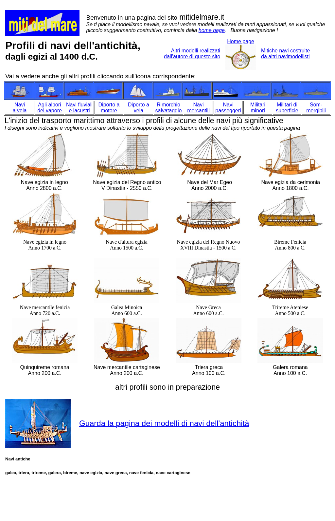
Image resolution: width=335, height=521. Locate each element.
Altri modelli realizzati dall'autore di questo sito (192, 53)
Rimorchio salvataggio (168, 107)
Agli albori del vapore (49, 107)
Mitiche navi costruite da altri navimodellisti (285, 53)
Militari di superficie (287, 107)
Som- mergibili (316, 107)
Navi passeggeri (228, 107)
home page (212, 30)
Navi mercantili (198, 107)
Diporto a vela (138, 107)
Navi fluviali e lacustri (79, 107)
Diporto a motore (109, 107)
